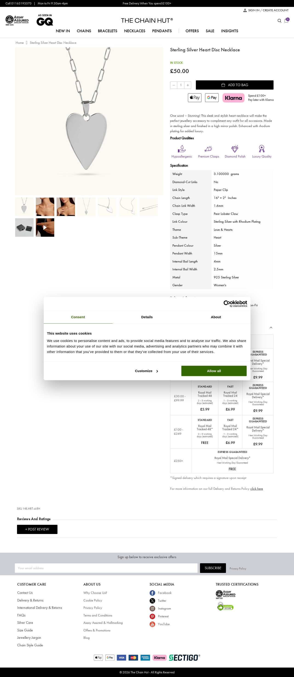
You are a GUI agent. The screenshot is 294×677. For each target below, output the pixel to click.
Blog (86, 638)
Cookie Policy (92, 600)
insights (229, 30)
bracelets (107, 30)
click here (256, 489)
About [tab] (216, 317)
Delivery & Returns (29, 600)
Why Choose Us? (95, 593)
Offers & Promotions (96, 630)
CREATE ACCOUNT (275, 10)
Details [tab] (147, 317)
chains (84, 30)
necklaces (134, 30)
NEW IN (63, 30)
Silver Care (24, 623)
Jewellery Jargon (28, 638)
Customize (146, 371)
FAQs (21, 615)
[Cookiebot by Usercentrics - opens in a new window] (227, 303)
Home (20, 43)
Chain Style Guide (29, 645)
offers (192, 30)
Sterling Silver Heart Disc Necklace (53, 43)
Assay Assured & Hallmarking (103, 623)
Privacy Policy (271, 568)
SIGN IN (254, 10)
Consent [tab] (78, 317)
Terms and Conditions (97, 615)
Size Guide (24, 630)
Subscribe (246, 568)
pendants (162, 30)
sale (210, 30)
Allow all (214, 371)
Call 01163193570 (18, 3)
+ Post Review (37, 529)
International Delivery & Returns (38, 608)
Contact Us (24, 593)
